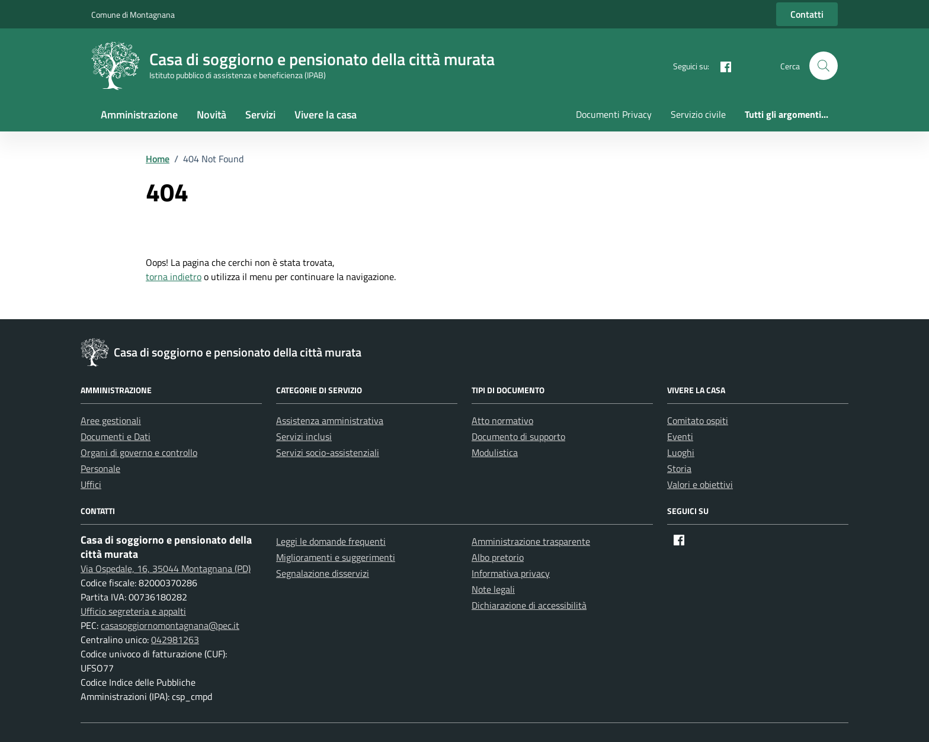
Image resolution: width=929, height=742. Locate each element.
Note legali (493, 589)
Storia (679, 468)
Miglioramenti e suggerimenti (335, 557)
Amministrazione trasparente (531, 541)
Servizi (260, 115)
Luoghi (680, 452)
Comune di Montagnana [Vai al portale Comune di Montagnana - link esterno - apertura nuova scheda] (133, 14)
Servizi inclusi (304, 436)
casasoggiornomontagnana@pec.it (170, 625)
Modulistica (495, 452)
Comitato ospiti (697, 420)
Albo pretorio (498, 557)
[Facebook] (721, 65)
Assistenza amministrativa (329, 420)
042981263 (175, 639)
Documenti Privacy (614, 114)
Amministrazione (139, 115)
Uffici (91, 484)
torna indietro (173, 276)
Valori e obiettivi (700, 484)
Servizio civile (698, 114)
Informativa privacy (511, 573)
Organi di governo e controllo (139, 452)
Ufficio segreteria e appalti (133, 611)
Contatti (807, 14)
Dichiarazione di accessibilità (529, 605)
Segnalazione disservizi (322, 573)
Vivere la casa (325, 115)
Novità (211, 115)
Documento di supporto (518, 436)
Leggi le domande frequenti (331, 541)
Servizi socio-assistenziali (327, 452)
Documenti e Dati (115, 436)
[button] (823, 66)
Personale (100, 468)
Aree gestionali (111, 420)
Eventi (680, 436)
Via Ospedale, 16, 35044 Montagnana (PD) (166, 568)
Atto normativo (502, 420)
